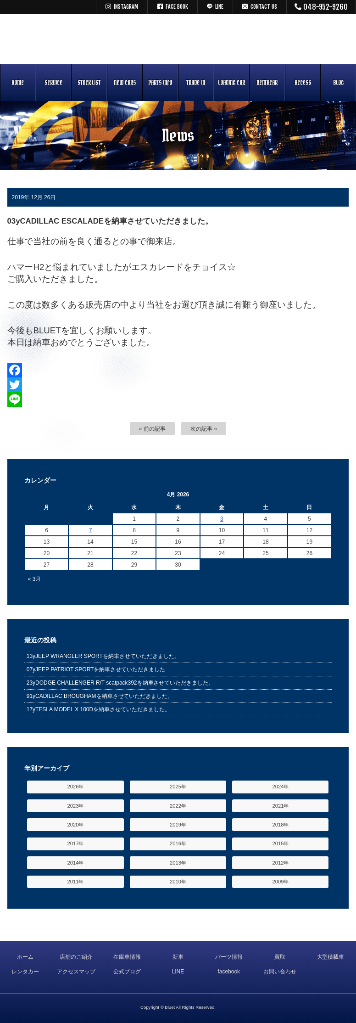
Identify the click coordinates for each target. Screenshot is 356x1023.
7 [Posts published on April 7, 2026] (90, 530)
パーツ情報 (229, 957)
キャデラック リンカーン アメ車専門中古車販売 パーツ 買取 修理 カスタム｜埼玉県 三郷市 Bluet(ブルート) (178, 39)
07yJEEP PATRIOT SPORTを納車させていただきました (96, 669)
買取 (279, 957)
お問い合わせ (279, 971)
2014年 (75, 863)
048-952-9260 (321, 6)
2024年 (281, 786)
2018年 (281, 824)
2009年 (281, 881)
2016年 (178, 843)
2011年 (75, 881)
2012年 (281, 863)
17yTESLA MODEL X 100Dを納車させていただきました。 (98, 709)
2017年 (75, 843)
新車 (178, 957)
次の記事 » (203, 429)
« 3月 (34, 579)
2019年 (178, 824)
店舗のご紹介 (76, 957)
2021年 (281, 806)
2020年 (75, 824)
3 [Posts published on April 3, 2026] (221, 519)
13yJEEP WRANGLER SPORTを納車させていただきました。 (103, 656)
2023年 (75, 806)
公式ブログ (127, 971)
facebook (228, 971)
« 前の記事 (152, 429)
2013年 (178, 863)
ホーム (25, 957)
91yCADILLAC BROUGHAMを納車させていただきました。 (100, 696)
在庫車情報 (127, 957)
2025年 (178, 786)
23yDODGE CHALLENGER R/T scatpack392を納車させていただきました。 (120, 683)
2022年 (178, 806)
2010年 (178, 881)
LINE (178, 971)
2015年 (281, 843)
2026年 (75, 786)
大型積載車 (331, 957)
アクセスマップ (76, 971)
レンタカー (25, 971)
